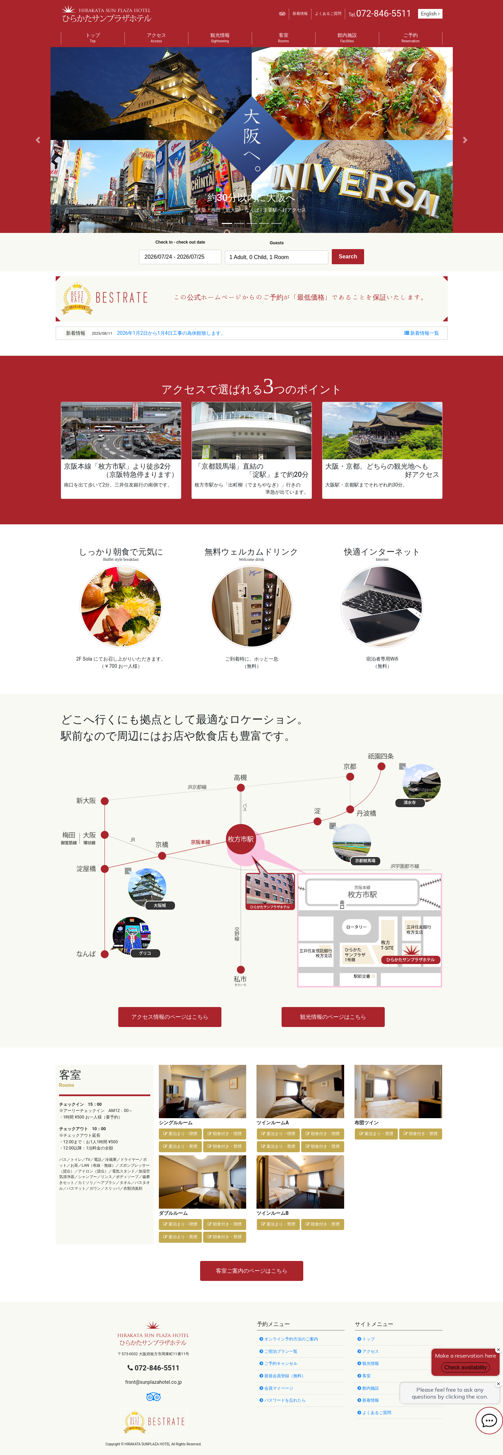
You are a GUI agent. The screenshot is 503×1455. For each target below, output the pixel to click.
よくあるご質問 (328, 13)
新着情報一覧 (421, 333)
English (430, 14)
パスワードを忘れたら (283, 1400)
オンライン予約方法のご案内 (289, 1339)
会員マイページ (276, 1388)
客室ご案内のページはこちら (251, 1270)
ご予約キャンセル (278, 1363)
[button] (37, 140)
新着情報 (300, 13)
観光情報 (220, 38)
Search (348, 256)
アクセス (156, 38)
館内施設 (347, 38)
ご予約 (410, 38)
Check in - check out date (180, 242)
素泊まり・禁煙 (180, 1146)
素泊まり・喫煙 (180, 1133)
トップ (92, 38)
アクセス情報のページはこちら (169, 1017)
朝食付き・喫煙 (225, 1133)
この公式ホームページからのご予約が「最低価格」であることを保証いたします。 (300, 296)
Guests (277, 242)
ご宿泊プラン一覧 (278, 1351)
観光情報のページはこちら (333, 1017)
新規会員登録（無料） (283, 1375)
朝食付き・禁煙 (225, 1146)
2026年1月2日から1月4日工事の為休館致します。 (171, 333)
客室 (283, 38)
